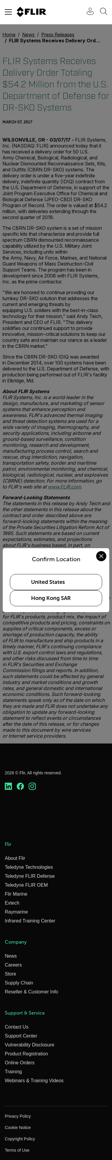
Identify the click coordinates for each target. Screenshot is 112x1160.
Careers (13, 964)
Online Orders (20, 1062)
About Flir (15, 858)
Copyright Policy (20, 1138)
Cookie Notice (18, 1127)
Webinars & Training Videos (34, 1080)
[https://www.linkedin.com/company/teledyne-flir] (8, 786)
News (11, 956)
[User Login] (87, 12)
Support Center (21, 1035)
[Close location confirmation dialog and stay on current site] (101, 556)
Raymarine (16, 911)
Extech (12, 902)
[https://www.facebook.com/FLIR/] (20, 786)
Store (10, 973)
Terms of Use (17, 1150)
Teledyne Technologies (29, 867)
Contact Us (16, 1026)
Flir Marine (16, 894)
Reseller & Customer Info (31, 991)
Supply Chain (19, 982)
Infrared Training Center (30, 920)
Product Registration (26, 1053)
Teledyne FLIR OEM (26, 885)
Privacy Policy (18, 1116)
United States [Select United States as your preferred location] (48, 582)
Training (13, 1071)
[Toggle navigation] (8, 12)
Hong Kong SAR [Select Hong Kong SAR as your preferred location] (51, 598)
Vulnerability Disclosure (29, 1044)
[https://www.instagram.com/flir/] (32, 786)
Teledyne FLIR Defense (30, 876)
